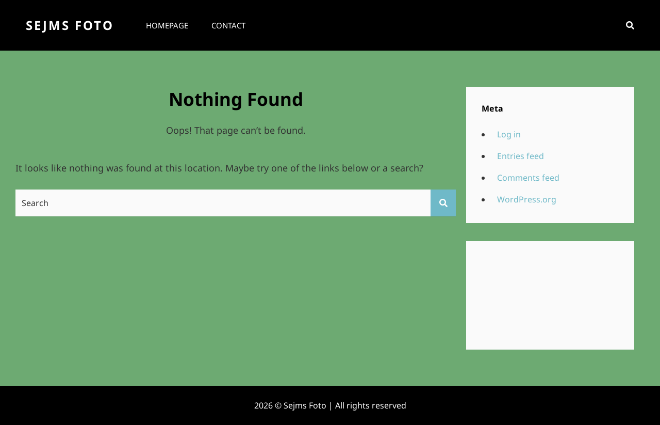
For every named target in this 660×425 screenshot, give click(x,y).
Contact (228, 25)
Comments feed (528, 177)
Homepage (167, 25)
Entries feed (520, 156)
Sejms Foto (70, 25)
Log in (509, 134)
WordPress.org (526, 199)
